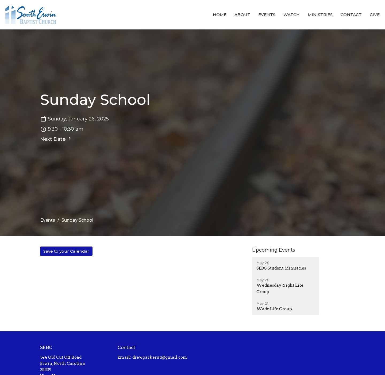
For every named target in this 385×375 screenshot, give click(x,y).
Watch (291, 14)
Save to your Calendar (66, 251)
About (242, 14)
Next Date (56, 139)
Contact (351, 14)
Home (219, 14)
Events (266, 14)
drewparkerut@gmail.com (159, 357)
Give (375, 14)
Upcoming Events (273, 250)
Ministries (320, 14)
